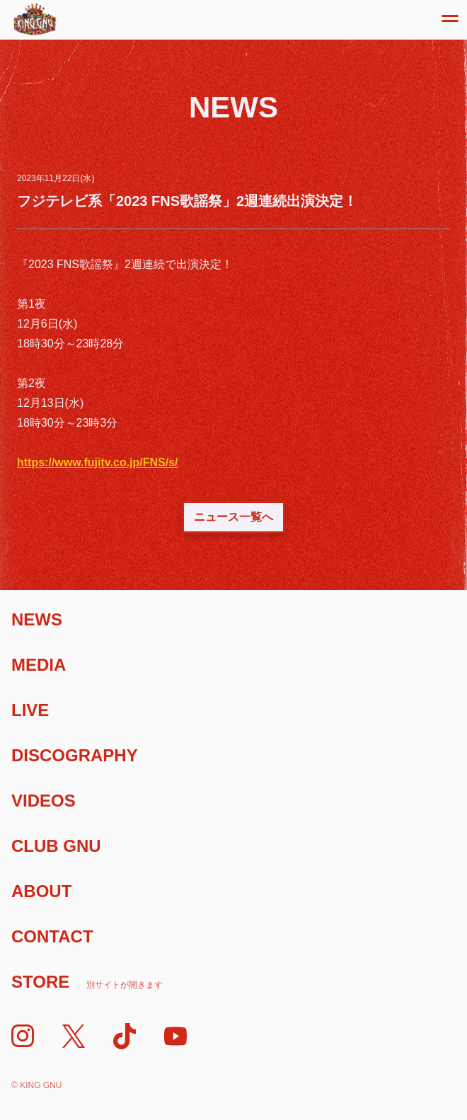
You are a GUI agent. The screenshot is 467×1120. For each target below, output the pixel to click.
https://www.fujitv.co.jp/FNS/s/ (97, 462)
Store (87, 981)
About (41, 891)
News (36, 619)
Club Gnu (56, 845)
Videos (43, 800)
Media (38, 664)
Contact (52, 936)
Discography (74, 755)
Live (30, 710)
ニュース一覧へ (233, 517)
